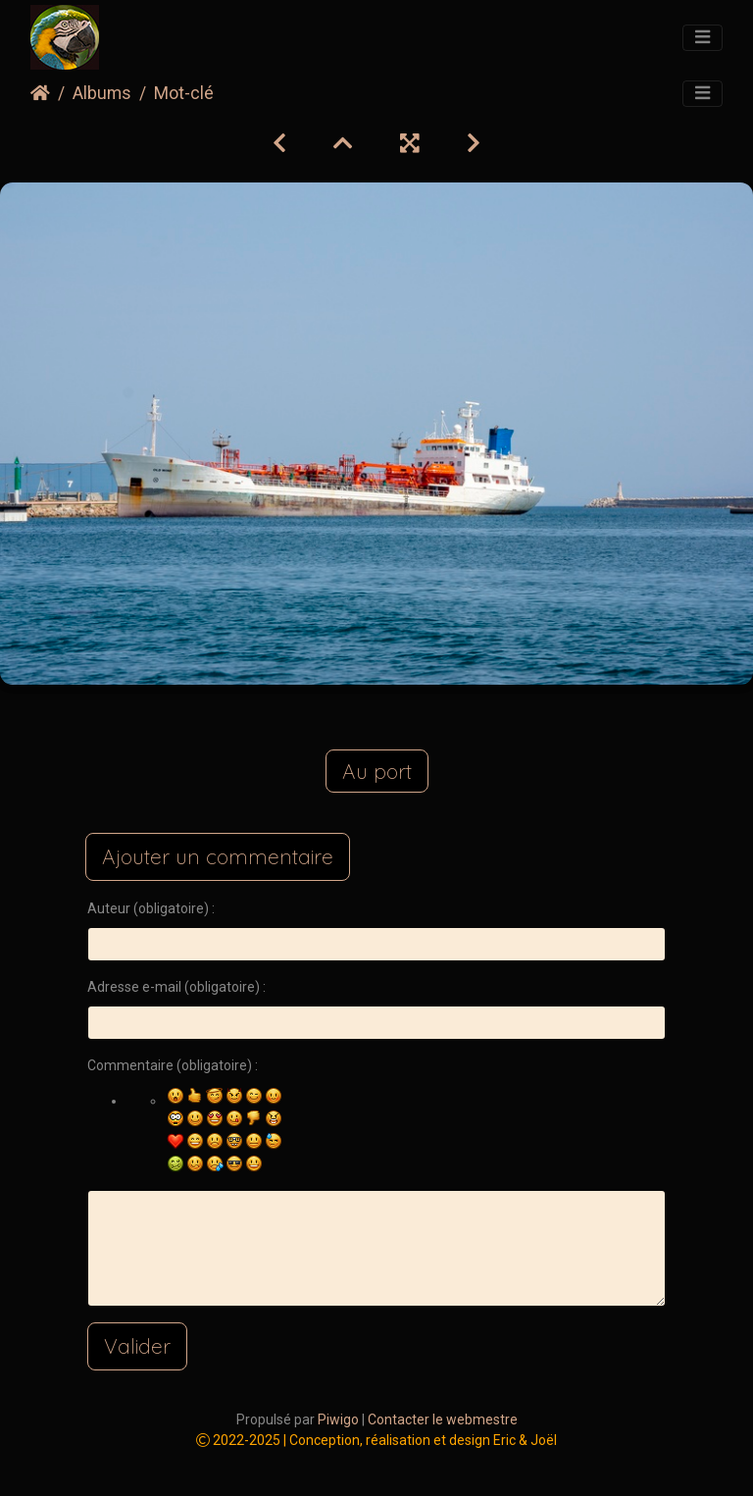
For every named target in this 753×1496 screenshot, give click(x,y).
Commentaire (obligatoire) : (172, 1065)
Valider (137, 1346)
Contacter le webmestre (443, 1419)
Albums (102, 93)
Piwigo (338, 1419)
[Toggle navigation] (702, 38)
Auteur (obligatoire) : (151, 908)
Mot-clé (184, 93)
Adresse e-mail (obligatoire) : (176, 987)
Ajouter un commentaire (217, 856)
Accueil (40, 93)
